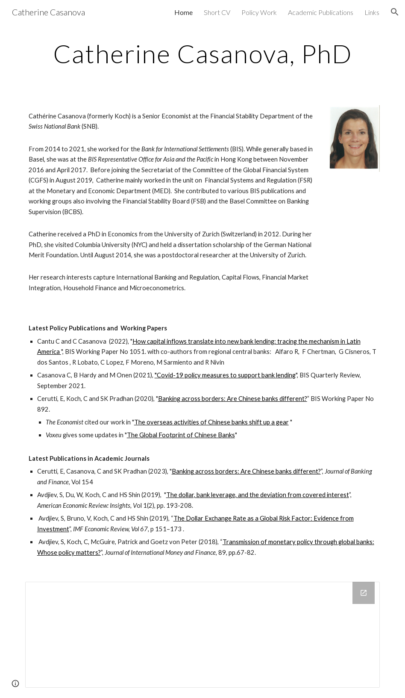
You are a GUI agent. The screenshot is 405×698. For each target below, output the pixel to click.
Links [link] (371, 12)
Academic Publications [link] (320, 12)
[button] (394, 12)
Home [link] (183, 12)
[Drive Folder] (202, 635)
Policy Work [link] (259, 12)
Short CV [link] (217, 12)
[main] (202, 53)
